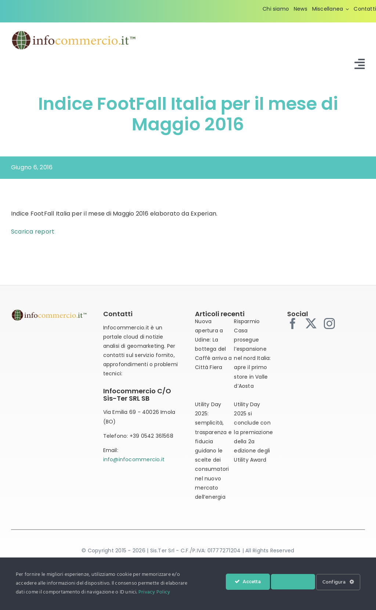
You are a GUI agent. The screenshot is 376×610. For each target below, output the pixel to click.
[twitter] (311, 323)
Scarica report (32, 231)
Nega (293, 582)
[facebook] (292, 323)
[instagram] (329, 323)
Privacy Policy (154, 592)
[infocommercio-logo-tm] (74, 32)
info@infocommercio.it (133, 459)
